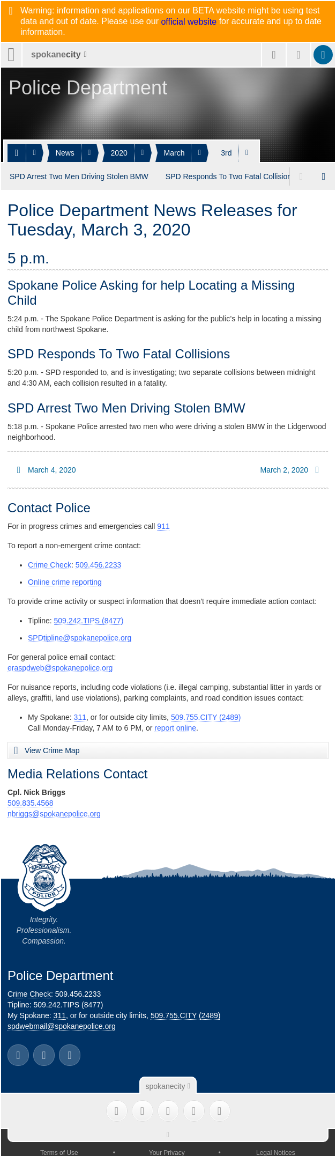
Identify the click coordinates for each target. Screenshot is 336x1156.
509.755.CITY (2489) (206, 715)
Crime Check (49, 563)
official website (188, 22)
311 (80, 715)
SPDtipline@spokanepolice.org (79, 636)
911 (163, 524)
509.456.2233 (99, 563)
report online (175, 726)
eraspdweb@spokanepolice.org (60, 666)
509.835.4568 (31, 801)
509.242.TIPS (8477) (89, 619)
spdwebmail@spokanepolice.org (62, 1024)
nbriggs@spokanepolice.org (54, 812)
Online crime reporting (65, 580)
